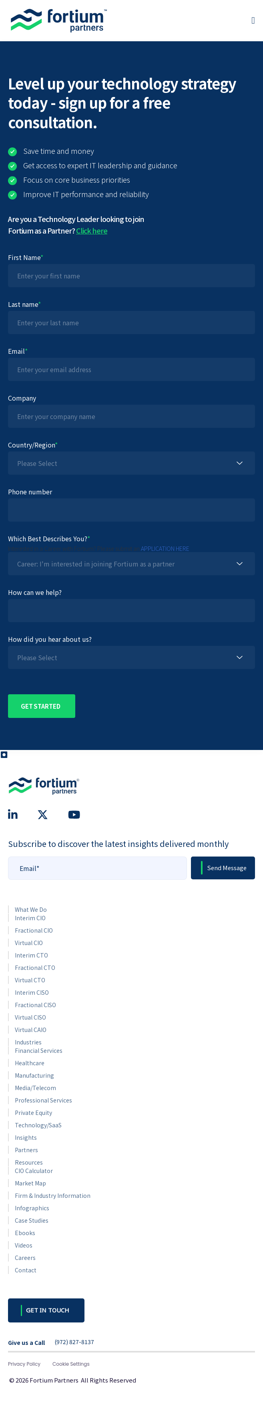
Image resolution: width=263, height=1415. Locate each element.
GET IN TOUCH (47, 1310)
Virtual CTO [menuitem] (30, 980)
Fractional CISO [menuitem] (35, 1005)
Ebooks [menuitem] (25, 1233)
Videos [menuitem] (23, 1245)
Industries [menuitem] (28, 1042)
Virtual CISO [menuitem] (30, 1017)
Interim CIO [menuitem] (30, 918)
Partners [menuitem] (26, 1150)
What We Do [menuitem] (31, 909)
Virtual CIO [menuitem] (29, 943)
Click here (91, 230)
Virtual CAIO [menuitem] (30, 1030)
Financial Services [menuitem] (38, 1050)
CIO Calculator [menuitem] (34, 1171)
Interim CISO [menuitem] (32, 992)
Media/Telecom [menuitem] (35, 1088)
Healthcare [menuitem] (29, 1063)
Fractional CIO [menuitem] (34, 930)
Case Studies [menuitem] (31, 1220)
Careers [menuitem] (25, 1258)
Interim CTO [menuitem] (31, 955)
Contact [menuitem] (25, 1270)
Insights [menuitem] (26, 1137)
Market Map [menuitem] (30, 1183)
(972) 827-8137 (74, 1342)
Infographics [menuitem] (32, 1208)
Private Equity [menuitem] (33, 1113)
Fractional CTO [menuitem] (35, 967)
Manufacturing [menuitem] (34, 1075)
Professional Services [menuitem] (43, 1100)
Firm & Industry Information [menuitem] (52, 1195)
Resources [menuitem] (29, 1162)
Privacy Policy (24, 1364)
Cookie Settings (71, 1364)
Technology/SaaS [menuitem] (38, 1125)
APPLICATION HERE (165, 548)
